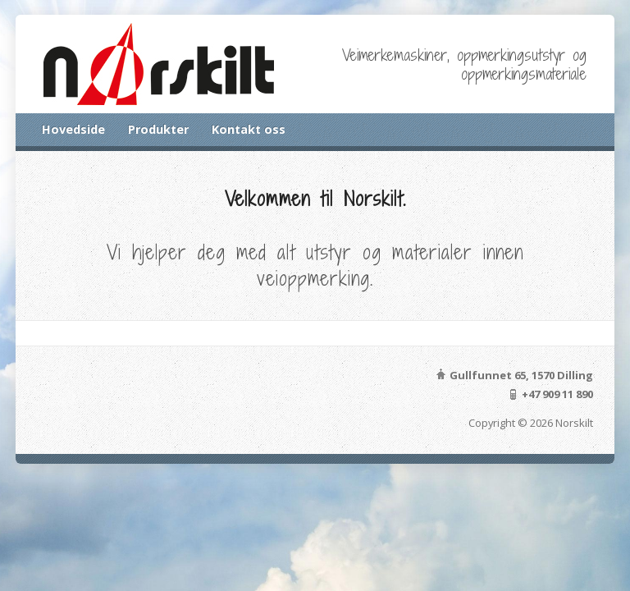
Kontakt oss (248, 129)
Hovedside (73, 129)
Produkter (158, 129)
